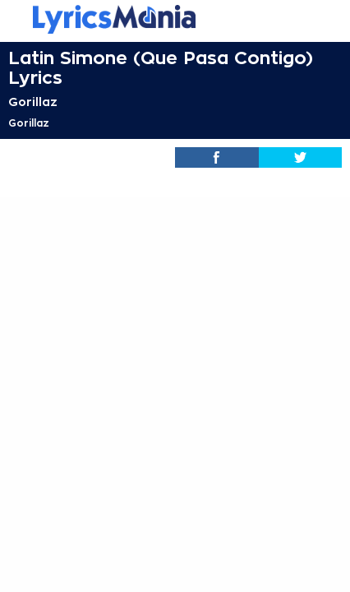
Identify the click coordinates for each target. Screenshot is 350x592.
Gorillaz (33, 102)
